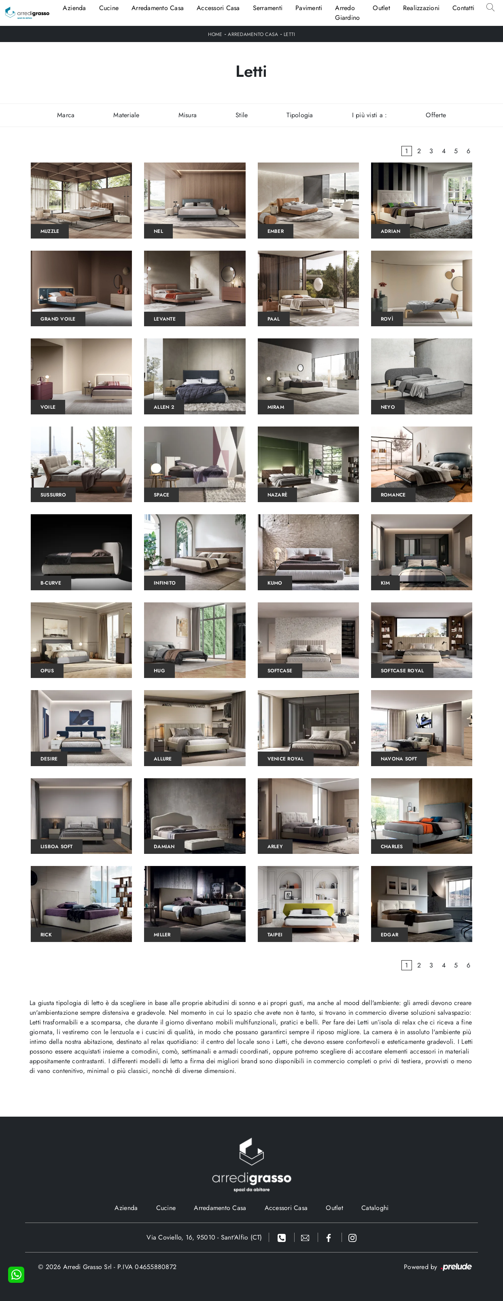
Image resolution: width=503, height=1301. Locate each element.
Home (215, 34)
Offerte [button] (436, 115)
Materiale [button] (126, 115)
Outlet (381, 8)
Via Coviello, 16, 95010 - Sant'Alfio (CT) (204, 1237)
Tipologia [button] (300, 115)
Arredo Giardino (347, 12)
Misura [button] (187, 115)
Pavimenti (308, 8)
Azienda (74, 8)
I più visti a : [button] (369, 115)
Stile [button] (242, 115)
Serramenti (268, 8)
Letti (289, 34)
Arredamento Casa (158, 8)
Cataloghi (374, 1207)
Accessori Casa (218, 8)
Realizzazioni (421, 8)
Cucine (109, 8)
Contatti (463, 8)
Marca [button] (65, 115)
